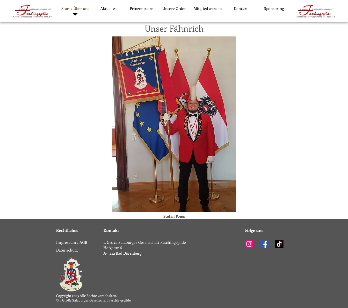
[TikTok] (279, 244)
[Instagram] (249, 244)
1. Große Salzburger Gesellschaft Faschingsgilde (144, 242)
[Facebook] (264, 244)
